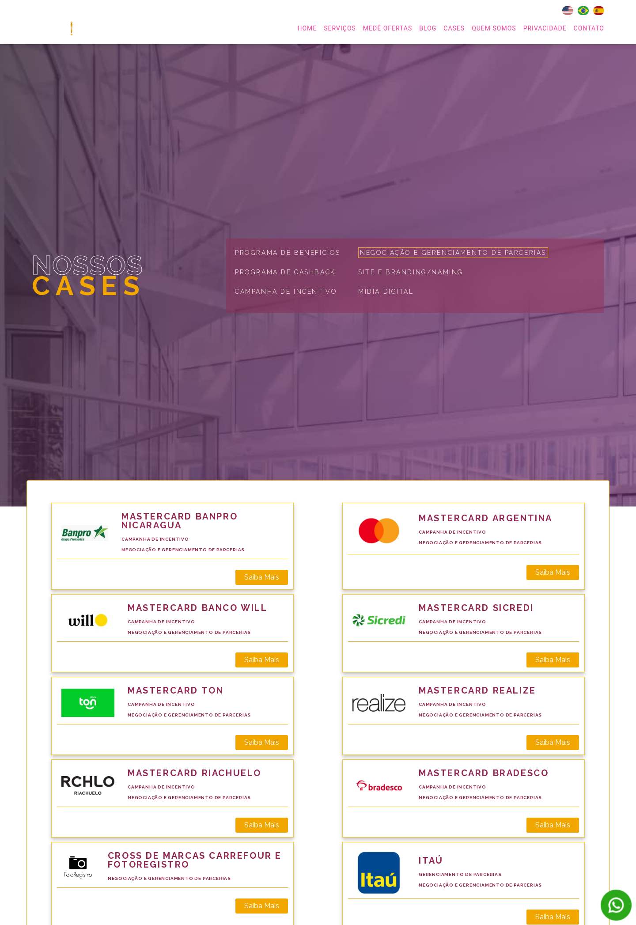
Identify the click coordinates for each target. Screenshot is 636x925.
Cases (454, 28)
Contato (589, 28)
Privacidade (545, 28)
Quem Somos (494, 28)
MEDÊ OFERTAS (387, 28)
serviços (340, 28)
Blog (427, 28)
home (307, 28)
